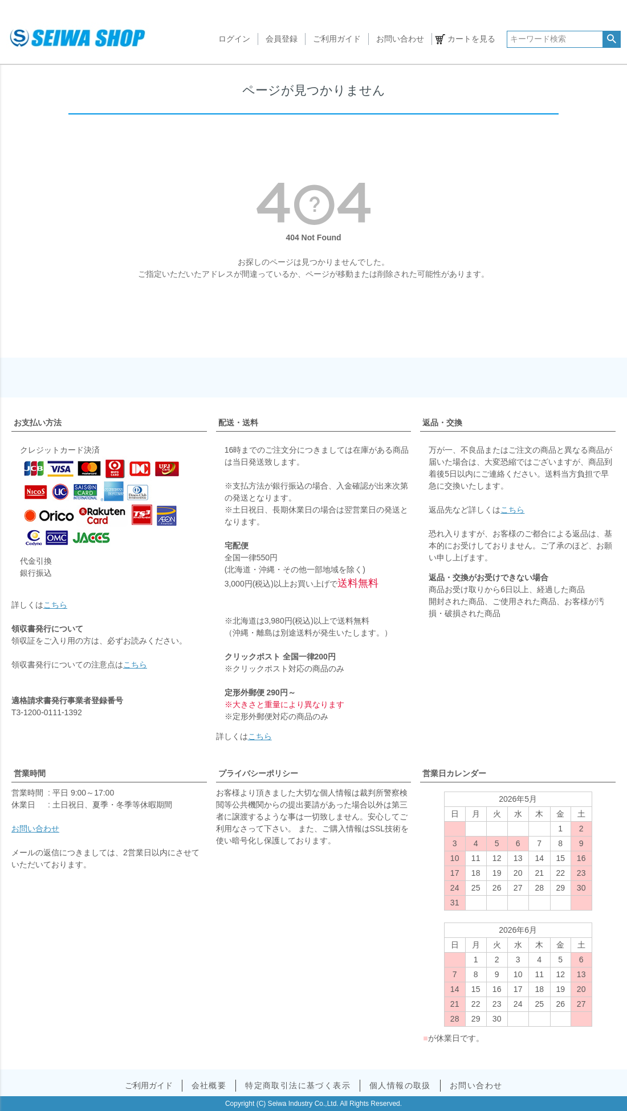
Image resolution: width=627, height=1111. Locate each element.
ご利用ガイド (337, 38)
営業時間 (30, 773)
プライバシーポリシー (258, 773)
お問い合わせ (400, 38)
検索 (611, 39)
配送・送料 (238, 422)
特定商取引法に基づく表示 (298, 1085)
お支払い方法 (38, 422)
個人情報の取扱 (400, 1085)
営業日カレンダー (454, 773)
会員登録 (282, 38)
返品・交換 (442, 422)
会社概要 (209, 1085)
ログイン (234, 38)
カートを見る (471, 38)
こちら (55, 604)
